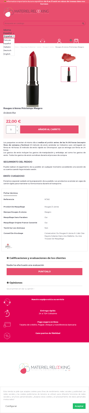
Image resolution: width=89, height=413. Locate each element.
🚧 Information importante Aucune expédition (44, 2)
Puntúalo (44, 271)
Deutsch (7, 50)
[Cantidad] (11, 129)
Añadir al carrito (49, 129)
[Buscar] (44, 23)
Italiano (7, 47)
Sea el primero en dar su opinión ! (20, 289)
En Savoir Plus (9, 113)
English (7, 54)
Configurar (11, 406)
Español (7, 43)
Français (7, 40)
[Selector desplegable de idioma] (9, 33)
